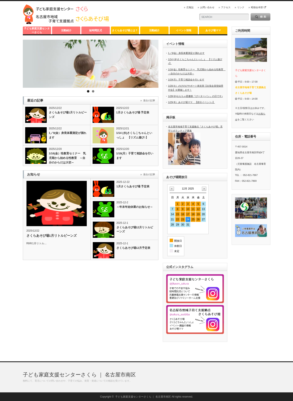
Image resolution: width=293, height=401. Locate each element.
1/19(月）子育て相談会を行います (134, 156)
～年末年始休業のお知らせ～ (134, 206)
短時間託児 (95, 30)
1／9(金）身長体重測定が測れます (68, 135)
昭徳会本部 (258, 7)
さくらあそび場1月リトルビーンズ (68, 115)
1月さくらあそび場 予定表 (132, 112)
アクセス (226, 7)
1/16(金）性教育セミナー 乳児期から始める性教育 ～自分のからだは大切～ (67, 158)
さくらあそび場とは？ (125, 30)
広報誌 (190, 7)
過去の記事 (149, 100)
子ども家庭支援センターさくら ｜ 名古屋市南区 (79, 375)
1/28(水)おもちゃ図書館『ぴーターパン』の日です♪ (195, 96)
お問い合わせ (207, 7)
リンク (240, 7)
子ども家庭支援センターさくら (37, 30)
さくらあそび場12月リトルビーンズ (134, 229)
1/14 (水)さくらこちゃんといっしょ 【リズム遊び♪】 (134, 135)
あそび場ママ (213, 30)
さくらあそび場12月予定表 (133, 247)
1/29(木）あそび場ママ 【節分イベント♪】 (191, 102)
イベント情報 (183, 30)
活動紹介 (66, 30)
